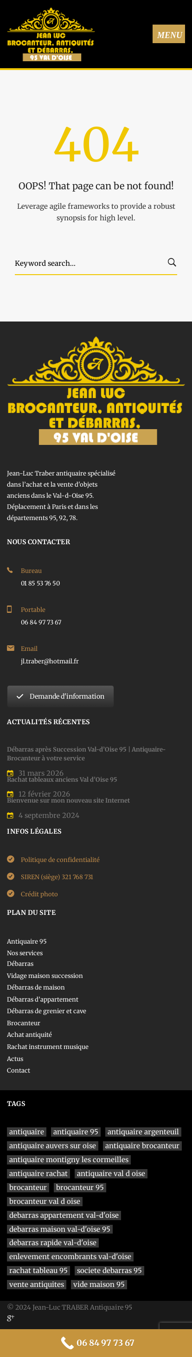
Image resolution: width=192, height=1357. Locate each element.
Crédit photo (39, 894)
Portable (33, 610)
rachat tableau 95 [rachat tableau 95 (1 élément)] (38, 1270)
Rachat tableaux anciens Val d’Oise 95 (62, 780)
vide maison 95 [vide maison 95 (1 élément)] (99, 1284)
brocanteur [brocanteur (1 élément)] (28, 1187)
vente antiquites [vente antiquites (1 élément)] (36, 1284)
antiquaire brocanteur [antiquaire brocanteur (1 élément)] (142, 1145)
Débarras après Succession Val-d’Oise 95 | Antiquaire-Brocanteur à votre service (86, 754)
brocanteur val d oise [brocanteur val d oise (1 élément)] (44, 1201)
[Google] (10, 1318)
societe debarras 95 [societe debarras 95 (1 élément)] (109, 1270)
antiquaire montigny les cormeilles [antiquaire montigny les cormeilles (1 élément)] (68, 1159)
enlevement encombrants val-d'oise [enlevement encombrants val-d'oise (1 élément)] (70, 1256)
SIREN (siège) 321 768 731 (57, 877)
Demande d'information (60, 696)
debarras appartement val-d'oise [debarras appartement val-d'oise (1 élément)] (64, 1215)
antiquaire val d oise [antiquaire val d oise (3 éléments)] (111, 1173)
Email (29, 649)
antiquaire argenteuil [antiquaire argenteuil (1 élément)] (143, 1131)
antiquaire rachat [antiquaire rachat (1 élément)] (38, 1173)
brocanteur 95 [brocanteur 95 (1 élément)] (80, 1187)
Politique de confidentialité (60, 860)
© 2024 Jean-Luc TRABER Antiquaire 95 (69, 1307)
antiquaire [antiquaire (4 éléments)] (26, 1131)
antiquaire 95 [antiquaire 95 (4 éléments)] (75, 1131)
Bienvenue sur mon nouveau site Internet (68, 800)
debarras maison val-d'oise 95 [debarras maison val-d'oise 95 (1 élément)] (59, 1229)
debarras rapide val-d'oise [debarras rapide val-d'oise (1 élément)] (52, 1242)
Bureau (31, 571)
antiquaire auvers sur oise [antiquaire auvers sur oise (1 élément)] (52, 1145)
